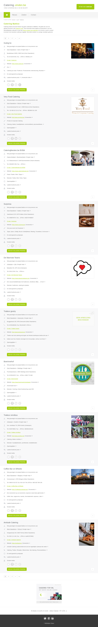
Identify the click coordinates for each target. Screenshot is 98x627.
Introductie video (27, 77)
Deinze (19, 103)
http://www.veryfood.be (18, 117)
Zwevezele (20, 318)
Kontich (16, 422)
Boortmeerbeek (21, 157)
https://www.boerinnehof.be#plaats (21, 382)
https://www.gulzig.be (17, 63)
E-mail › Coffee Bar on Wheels (15, 486)
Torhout (20, 529)
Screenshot (28, 63)
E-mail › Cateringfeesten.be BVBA (16, 167)
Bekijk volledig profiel (16, 89)
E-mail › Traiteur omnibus (13, 432)
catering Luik (19, 28)
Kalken (19, 210)
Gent (18, 49)
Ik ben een (85, 6)
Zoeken (23, 15)
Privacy (52, 623)
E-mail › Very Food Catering (14, 114)
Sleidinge (19, 368)
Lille (15, 264)
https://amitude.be (17, 543)
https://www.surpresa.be (18, 224)
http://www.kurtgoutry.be (18, 332)
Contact (33, 15)
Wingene (20, 475)
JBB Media (47, 623)
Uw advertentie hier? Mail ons (49, 602)
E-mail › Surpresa (11, 221)
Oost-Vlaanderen (11, 49)
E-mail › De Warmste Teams (14, 275)
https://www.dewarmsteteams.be (20, 278)
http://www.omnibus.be (18, 436)
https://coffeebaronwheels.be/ (20, 489)
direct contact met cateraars (30, 30)
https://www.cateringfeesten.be (20, 171)
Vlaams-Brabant (11, 157)
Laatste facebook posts (14, 77)
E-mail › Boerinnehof (12, 378)
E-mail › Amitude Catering (14, 539)
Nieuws (14, 15)
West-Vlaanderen (11, 318)
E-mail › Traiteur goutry (13, 328)
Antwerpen (10, 264)
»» (19, 38)
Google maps (25, 49)
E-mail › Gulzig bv (12, 60)
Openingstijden (12, 127)
